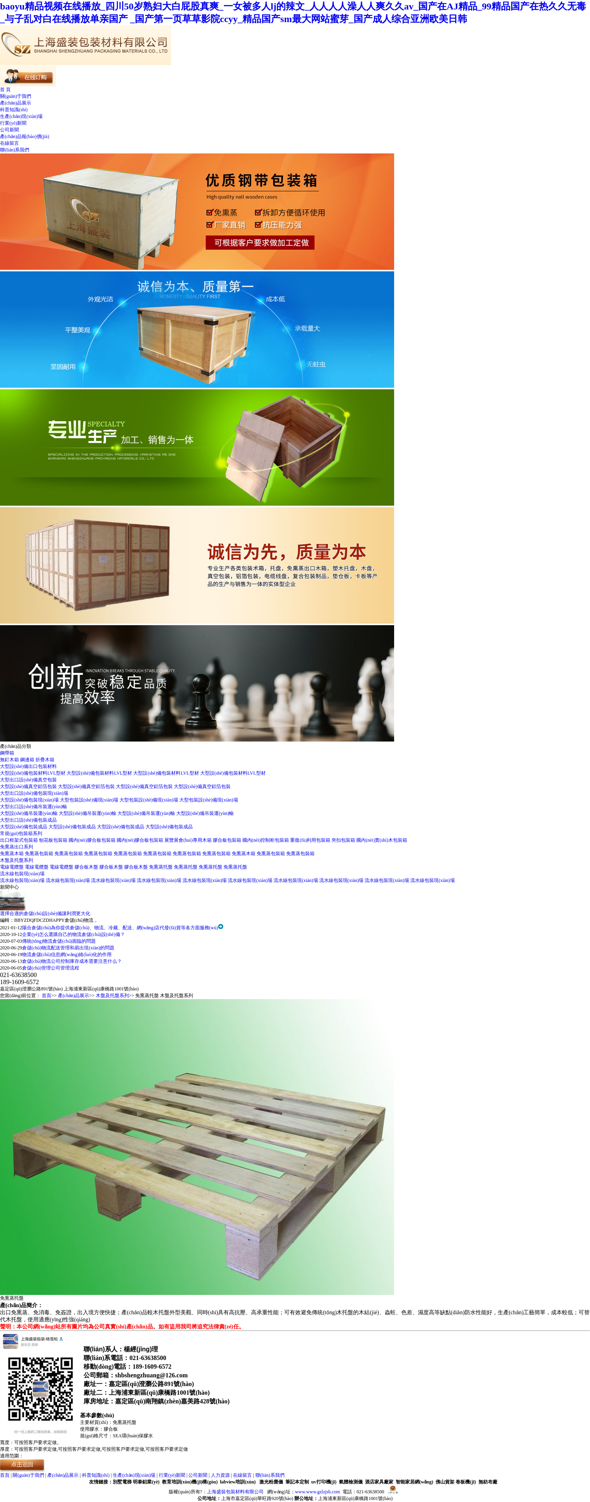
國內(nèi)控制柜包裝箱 (266, 840)
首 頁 (5, 89)
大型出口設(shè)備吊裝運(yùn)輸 (33, 806)
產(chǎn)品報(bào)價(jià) (24, 136)
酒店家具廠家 (379, 1482)
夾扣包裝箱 (343, 840)
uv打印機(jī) (324, 1482)
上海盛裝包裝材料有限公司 (235, 1492)
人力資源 (220, 1475)
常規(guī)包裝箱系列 (21, 833)
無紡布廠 (487, 1482)
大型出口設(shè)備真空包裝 (28, 780)
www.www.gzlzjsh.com (317, 1492)
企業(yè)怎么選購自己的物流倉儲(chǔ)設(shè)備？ (73, 934)
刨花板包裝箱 (54, 840)
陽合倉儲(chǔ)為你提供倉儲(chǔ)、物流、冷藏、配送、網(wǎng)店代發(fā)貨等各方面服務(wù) (120, 927)
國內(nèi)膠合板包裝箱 (93, 840)
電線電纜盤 (12, 867)
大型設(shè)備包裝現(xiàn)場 (30, 800)
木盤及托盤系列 (16, 860)
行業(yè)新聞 (13, 123)
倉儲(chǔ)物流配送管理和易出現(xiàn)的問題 (68, 948)
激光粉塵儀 (271, 1482)
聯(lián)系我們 (14, 150)
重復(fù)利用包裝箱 (310, 840)
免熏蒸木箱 (12, 853)
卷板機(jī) (466, 1482)
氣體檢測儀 (351, 1482)
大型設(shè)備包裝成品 (24, 826)
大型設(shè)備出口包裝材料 (28, 766)
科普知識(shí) (14, 109)
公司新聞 (9, 130)
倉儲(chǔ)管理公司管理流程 (50, 968)
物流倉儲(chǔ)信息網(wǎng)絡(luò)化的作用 (67, 954)
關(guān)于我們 (15, 96)
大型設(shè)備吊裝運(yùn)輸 (29, 813)
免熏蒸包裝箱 (39, 853)
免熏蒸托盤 (161, 867)
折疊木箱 (44, 759)
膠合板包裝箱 (227, 840)
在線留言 (9, 143)
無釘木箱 (10, 759)
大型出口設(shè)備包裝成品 (28, 820)
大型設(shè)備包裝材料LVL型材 (33, 773)
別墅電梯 (122, 1482)
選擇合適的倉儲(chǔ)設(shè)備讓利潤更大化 (45, 913)
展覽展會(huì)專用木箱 (188, 840)
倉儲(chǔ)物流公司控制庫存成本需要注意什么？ (72, 961)
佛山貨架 (445, 1482)
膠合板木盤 (86, 867)
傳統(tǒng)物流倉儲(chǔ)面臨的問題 (59, 941)
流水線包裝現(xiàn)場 (22, 873)
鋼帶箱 (7, 753)
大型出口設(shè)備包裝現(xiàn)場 (34, 793)
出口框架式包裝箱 (19, 840)
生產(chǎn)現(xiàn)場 (21, 116)
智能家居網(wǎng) (414, 1482)
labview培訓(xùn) (238, 1482)
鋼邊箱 (27, 759)
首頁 (46, 995)
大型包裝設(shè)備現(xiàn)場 (90, 800)
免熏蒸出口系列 (16, 847)
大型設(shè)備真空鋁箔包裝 (29, 786)
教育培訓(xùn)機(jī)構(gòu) (190, 1482)
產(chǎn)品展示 (15, 103)
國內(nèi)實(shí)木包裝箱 (381, 840)
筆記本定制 (297, 1482)
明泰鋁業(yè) (146, 1482)
